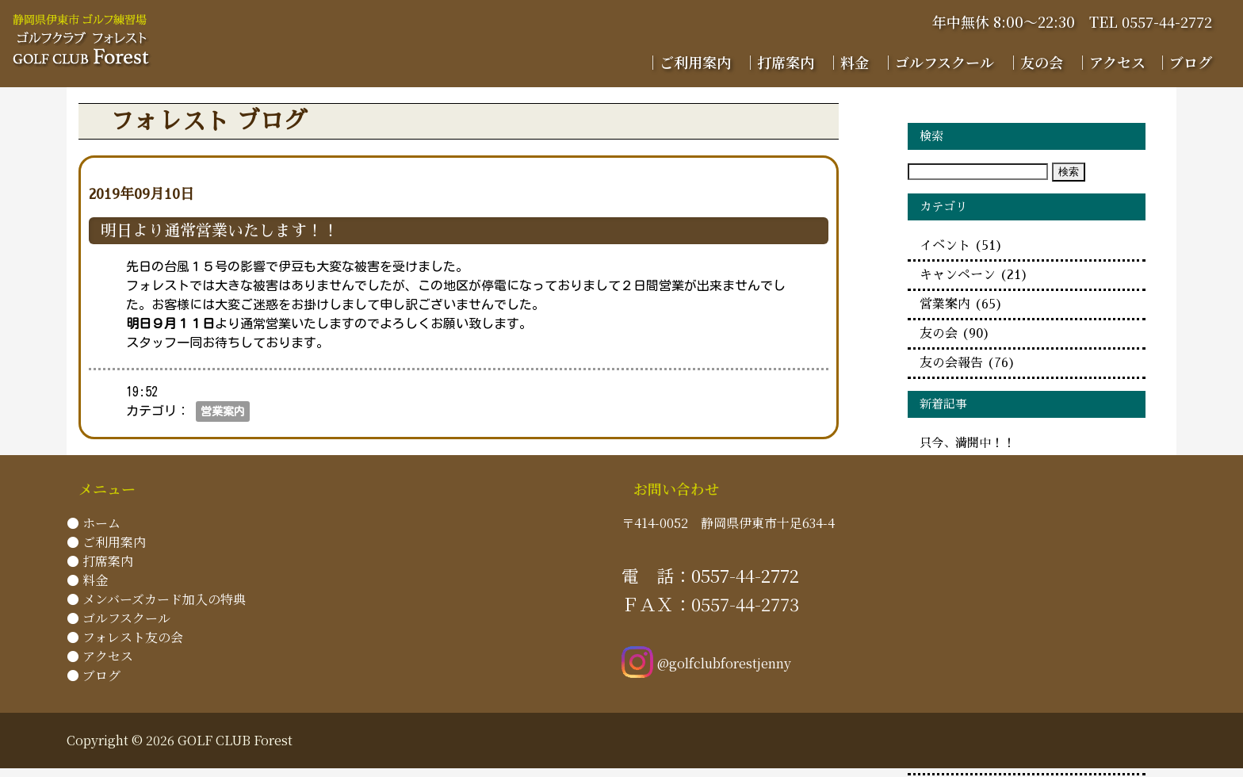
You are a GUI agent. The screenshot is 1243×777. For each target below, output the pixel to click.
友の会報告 (967, 363)
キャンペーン (974, 275)
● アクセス (100, 656)
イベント (961, 245)
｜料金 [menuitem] (847, 62)
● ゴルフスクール (118, 618)
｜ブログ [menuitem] (1183, 62)
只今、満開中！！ (967, 443)
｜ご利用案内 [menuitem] (688, 62)
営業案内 (223, 411)
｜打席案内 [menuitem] (778, 62)
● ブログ (93, 675)
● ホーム (93, 523)
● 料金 (87, 580)
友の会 (955, 333)
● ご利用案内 (106, 542)
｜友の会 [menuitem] (1034, 62)
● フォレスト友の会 (125, 637)
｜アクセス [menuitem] (1110, 62)
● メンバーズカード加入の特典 (156, 599)
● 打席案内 (100, 561)
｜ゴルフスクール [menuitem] (937, 62)
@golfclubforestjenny (706, 663)
